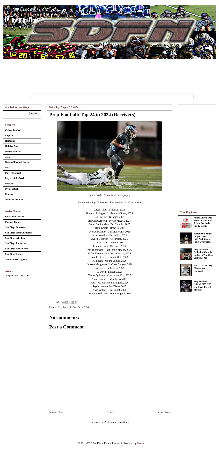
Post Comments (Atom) (116, 422)
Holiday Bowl (11, 146)
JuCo (7, 157)
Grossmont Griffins (14, 216)
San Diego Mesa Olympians (18, 233)
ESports (9, 135)
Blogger (141, 443)
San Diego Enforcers (15, 227)
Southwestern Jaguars (16, 259)
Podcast (9, 183)
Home (110, 412)
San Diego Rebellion (15, 238)
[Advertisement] (197, 154)
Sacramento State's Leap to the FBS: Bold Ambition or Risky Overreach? (203, 237)
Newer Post (56, 412)
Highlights (10, 141)
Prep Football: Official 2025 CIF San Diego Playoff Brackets (202, 285)
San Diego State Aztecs (16, 243)
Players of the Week (14, 178)
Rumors (9, 194)
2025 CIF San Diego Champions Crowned (203, 268)
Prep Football (65, 307)
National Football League (17, 162)
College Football (13, 130)
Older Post (163, 412)
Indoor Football (13, 151)
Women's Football (14, 199)
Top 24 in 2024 (81, 307)
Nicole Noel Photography (117, 195)
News (7, 167)
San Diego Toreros (14, 254)
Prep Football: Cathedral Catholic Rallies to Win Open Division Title (203, 253)
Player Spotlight (13, 173)
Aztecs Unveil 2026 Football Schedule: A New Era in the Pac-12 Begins (203, 222)
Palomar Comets (13, 222)
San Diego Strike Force (16, 248)
